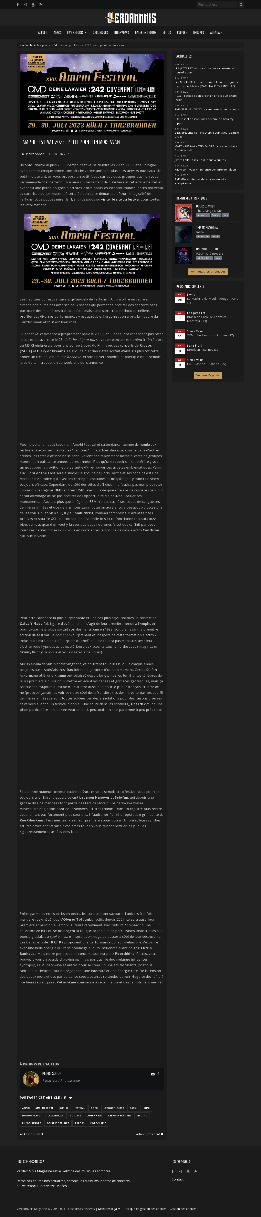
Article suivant (31, 1134)
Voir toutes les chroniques (208, 271)
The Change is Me (209, 211)
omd (147, 1108)
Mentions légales (109, 1209)
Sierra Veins (195, 331)
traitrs (80, 1123)
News (57, 32)
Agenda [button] (215, 32)
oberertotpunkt (58, 1123)
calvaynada (55, 1115)
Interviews (121, 32)
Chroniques (100, 32)
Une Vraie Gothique (208, 249)
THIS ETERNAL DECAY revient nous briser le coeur (207, 109)
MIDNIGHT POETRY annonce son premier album (206, 169)
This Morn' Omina (207, 227)
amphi (26, 1108)
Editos (167, 32)
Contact (178, 1179)
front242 (75, 1115)
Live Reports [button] (75, 32)
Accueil (43, 32)
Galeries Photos (145, 32)
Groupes (198, 32)
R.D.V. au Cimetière (209, 253)
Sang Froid (194, 345)
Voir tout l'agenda (208, 375)
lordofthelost (114, 1108)
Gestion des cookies (183, 1209)
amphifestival (44, 1108)
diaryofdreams (32, 1115)
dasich (134, 1108)
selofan (142, 1115)
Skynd (191, 294)
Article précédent (150, 1134)
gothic (64, 1108)
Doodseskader (205, 206)
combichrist (94, 1115)
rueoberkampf (31, 1123)
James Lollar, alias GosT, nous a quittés (200, 160)
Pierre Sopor (35, 154)
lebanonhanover (119, 1115)
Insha (200, 232)
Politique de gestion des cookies (145, 1209)
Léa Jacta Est (196, 313)
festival (79, 1108)
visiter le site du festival (120, 199)
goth (94, 1108)
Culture (182, 32)
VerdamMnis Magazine (35, 45)
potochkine (98, 1123)
